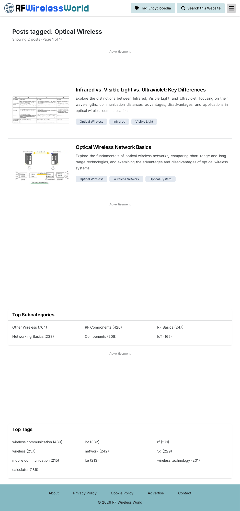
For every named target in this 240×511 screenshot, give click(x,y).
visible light (144, 121)
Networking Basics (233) (33, 336)
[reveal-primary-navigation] (231, 8)
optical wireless (91, 121)
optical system (161, 179)
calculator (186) (25, 469)
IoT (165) (164, 336)
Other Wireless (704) (29, 327)
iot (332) (92, 442)
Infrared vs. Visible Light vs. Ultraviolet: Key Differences (141, 90)
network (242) (97, 451)
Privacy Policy (85, 493)
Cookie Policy (122, 493)
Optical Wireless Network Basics (113, 147)
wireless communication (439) (37, 442)
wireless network (126, 179)
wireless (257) (24, 451)
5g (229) (164, 451)
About (54, 493)
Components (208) (101, 336)
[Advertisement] (120, 65)
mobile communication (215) (35, 460)
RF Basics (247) (170, 327)
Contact (184, 493)
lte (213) (92, 460)
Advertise (156, 493)
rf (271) (163, 442)
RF (46, 8)
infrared (119, 121)
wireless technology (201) (178, 460)
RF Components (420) (103, 327)
